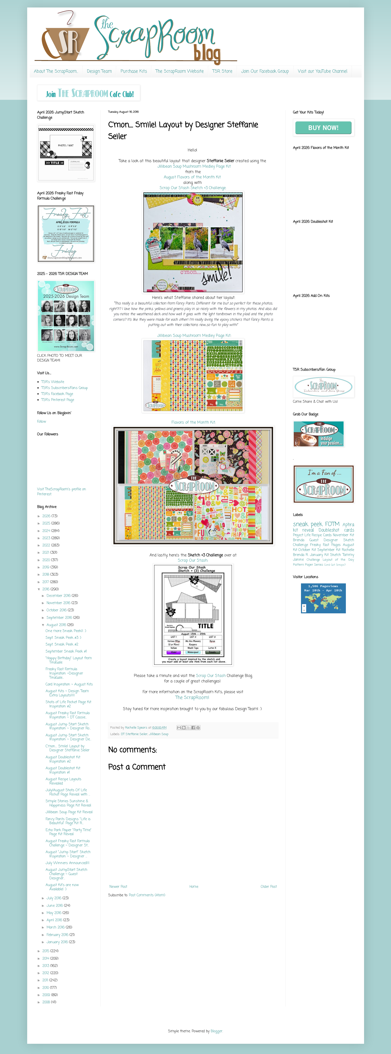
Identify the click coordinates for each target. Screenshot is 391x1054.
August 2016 (57, 625)
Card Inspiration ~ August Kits (69, 684)
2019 (46, 567)
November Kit (343, 535)
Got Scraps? (338, 565)
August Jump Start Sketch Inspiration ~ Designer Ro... (68, 726)
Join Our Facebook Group (265, 71)
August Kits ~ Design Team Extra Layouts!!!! (67, 693)
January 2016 (58, 942)
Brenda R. (300, 555)
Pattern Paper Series (308, 564)
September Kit (328, 550)
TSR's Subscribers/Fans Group (64, 388)
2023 (46, 538)
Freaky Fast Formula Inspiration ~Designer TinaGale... (64, 673)
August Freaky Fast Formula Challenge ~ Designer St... (68, 843)
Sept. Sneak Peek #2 (62, 644)
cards (349, 530)
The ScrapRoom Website (180, 71)
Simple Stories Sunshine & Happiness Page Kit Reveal (68, 803)
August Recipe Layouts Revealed (63, 781)
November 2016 (59, 603)
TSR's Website (52, 382)
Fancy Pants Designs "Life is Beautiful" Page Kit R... (68, 821)
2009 (46, 995)
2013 (46, 966)
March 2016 (56, 927)
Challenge (313, 559)
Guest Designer (323, 540)
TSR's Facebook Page (57, 394)
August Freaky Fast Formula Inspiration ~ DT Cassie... (68, 715)
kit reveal (303, 530)
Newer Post (118, 887)
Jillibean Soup (158, 734)
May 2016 (55, 913)
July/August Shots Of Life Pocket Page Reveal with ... (68, 792)
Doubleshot (329, 530)
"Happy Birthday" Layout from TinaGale (69, 660)
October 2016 (57, 610)
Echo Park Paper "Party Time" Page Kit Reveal (69, 832)
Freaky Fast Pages (325, 545)
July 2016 (55, 898)
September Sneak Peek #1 (66, 651)
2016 (46, 589)
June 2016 (55, 906)
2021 (46, 552)
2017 (46, 582)
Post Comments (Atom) (147, 895)
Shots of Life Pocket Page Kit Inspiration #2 (68, 704)
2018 (46, 574)
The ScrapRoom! (193, 697)
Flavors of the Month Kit (193, 422)
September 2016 (60, 618)
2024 (46, 531)
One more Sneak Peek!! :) (66, 631)
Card (327, 565)
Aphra (348, 525)
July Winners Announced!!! (68, 863)
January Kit (319, 555)
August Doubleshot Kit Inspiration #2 (63, 759)
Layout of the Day (338, 559)
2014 (46, 958)
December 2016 (59, 596)
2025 (46, 523)
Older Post (269, 887)
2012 (46, 973)
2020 (46, 560)
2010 (46, 988)
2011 (45, 980)
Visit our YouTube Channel (322, 71)
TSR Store (222, 71)
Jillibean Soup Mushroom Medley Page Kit (194, 166)
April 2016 (55, 920)
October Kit (307, 550)
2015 (46, 951)
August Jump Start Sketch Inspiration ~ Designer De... (68, 737)
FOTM (332, 524)
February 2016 (58, 935)
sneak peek (307, 524)
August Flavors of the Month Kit (192, 177)
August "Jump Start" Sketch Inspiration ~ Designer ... (68, 854)
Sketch (335, 555)
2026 (47, 516)
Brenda (298, 540)
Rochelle (348, 550)
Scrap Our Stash (192, 560)
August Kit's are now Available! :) (62, 887)
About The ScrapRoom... (56, 71)
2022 (46, 545)
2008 (46, 1002)
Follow (41, 421)
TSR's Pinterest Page (57, 400)
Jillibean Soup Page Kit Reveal (69, 812)
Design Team (99, 71)
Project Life (301, 535)
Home (194, 887)
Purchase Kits (134, 71)
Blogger (216, 1031)
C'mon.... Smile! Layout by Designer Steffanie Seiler (68, 748)
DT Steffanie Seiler (134, 734)
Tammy (348, 555)
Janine (298, 559)
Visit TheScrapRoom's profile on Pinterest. (61, 492)
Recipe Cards (321, 535)
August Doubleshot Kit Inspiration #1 (63, 770)
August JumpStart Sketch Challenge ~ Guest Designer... (66, 874)
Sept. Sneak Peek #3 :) (63, 638)
